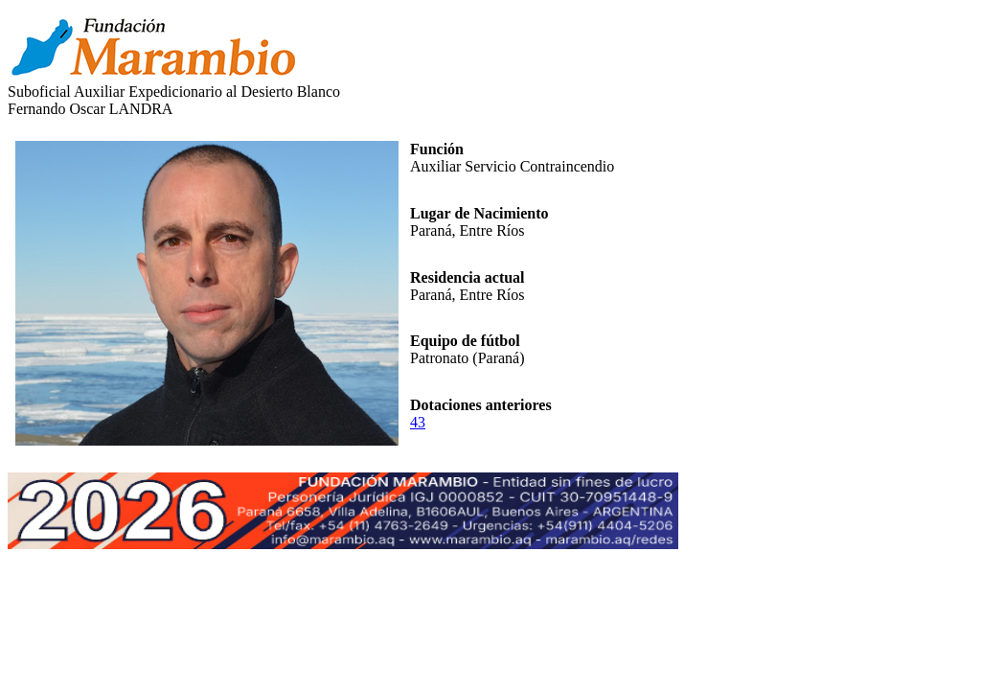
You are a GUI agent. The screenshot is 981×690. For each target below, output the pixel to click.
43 (417, 422)
